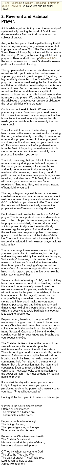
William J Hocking (35, 3)
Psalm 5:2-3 (48, 58)
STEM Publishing (12, 3)
